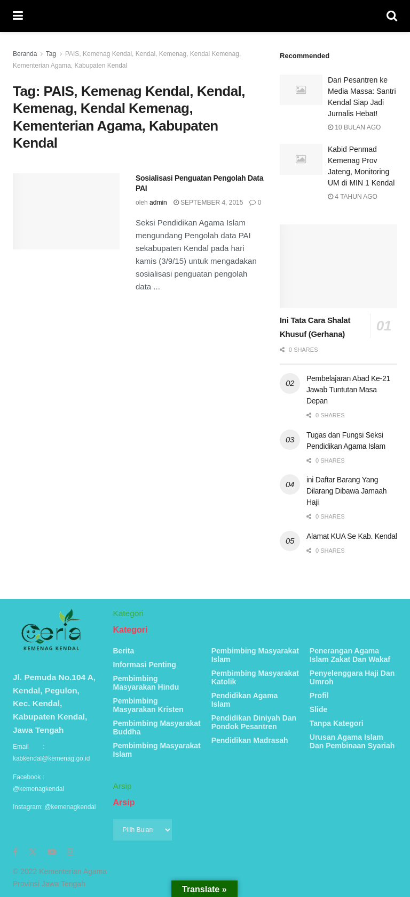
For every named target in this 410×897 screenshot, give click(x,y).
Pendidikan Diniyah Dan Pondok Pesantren (253, 722)
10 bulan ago (354, 127)
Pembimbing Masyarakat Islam (157, 749)
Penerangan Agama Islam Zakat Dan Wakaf (350, 655)
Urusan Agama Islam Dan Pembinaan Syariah (352, 741)
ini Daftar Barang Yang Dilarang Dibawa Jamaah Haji (346, 490)
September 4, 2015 (208, 202)
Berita (124, 651)
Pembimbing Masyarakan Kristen (148, 705)
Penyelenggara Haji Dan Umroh (352, 677)
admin (158, 202)
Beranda (25, 54)
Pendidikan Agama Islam (244, 699)
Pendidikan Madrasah (249, 740)
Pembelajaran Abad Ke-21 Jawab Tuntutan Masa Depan (348, 389)
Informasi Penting (144, 664)
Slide (318, 709)
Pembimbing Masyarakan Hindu (146, 682)
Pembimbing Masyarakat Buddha (157, 727)
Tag (51, 54)
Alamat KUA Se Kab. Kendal (351, 536)
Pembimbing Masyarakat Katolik (255, 677)
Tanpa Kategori (337, 723)
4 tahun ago (352, 196)
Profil (319, 695)
